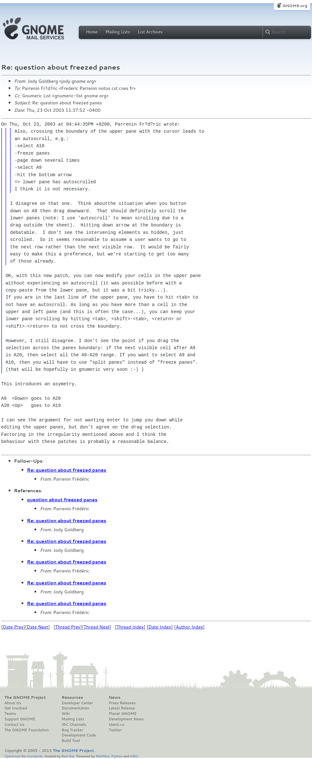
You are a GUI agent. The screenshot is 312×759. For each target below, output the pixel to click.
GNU (134, 756)
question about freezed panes (62, 499)
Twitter (115, 730)
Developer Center (77, 703)
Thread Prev (67, 627)
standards (35, 756)
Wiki (66, 713)
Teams (10, 713)
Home (92, 32)
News (114, 697)
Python (117, 756)
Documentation (75, 708)
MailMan (102, 756)
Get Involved (16, 708)
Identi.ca (116, 724)
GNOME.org (294, 5)
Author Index (189, 627)
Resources (72, 697)
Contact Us (15, 724)
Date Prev (13, 627)
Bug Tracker (72, 730)
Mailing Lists (118, 32)
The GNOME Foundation (27, 730)
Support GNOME (20, 719)
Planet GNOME (122, 713)
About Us (13, 703)
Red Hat (67, 756)
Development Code (79, 735)
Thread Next (96, 627)
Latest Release (122, 708)
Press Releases (122, 703)
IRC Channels (74, 724)
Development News (126, 719)
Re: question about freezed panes (66, 470)
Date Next (37, 627)
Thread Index (130, 627)
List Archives (150, 32)
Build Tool (71, 740)
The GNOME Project (25, 697)
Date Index (159, 627)
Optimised (13, 756)
